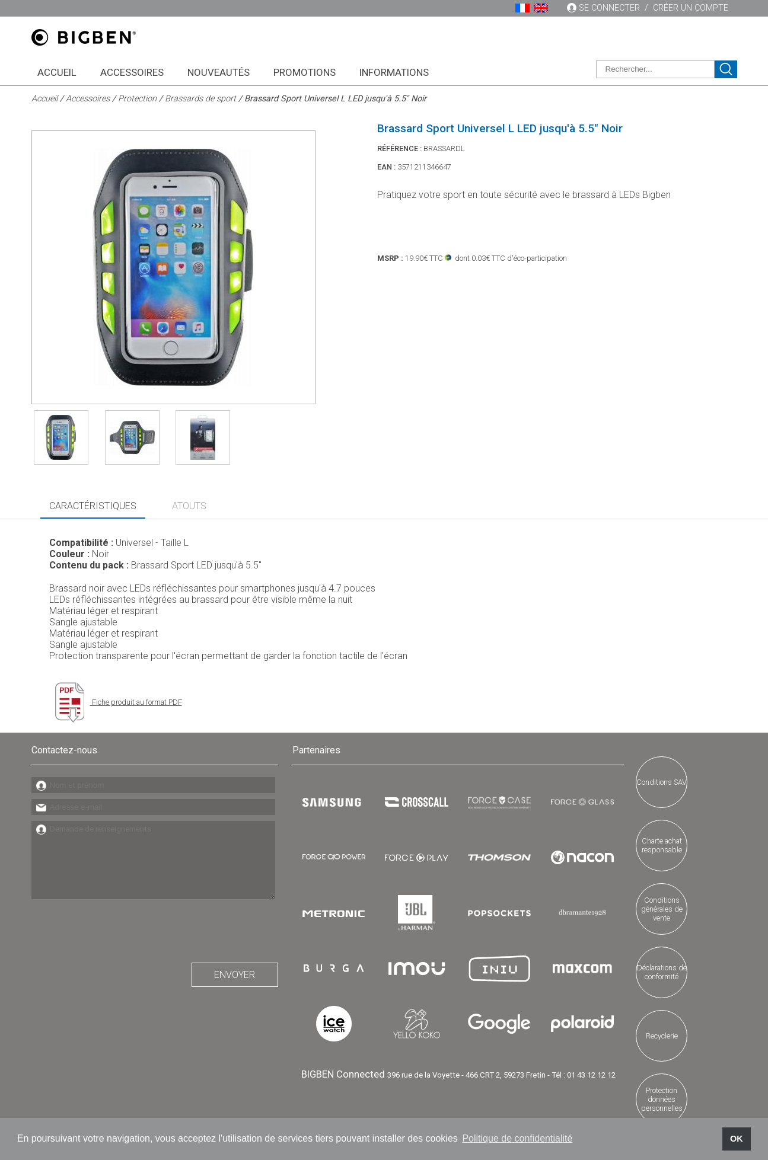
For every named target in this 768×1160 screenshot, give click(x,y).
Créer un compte (690, 8)
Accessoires (132, 72)
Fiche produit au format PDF (118, 702)
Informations (394, 72)
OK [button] (736, 1138)
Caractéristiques (92, 506)
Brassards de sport (200, 99)
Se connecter (609, 8)
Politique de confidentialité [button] (517, 1138)
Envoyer (234, 974)
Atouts (189, 506)
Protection (137, 99)
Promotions (304, 72)
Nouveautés (218, 72)
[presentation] (121, 928)
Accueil (57, 72)
